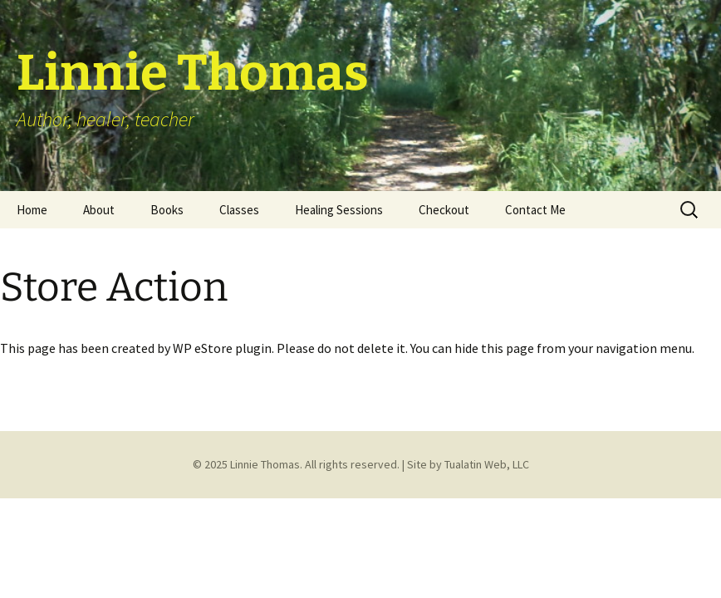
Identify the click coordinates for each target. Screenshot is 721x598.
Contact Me (535, 210)
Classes (239, 210)
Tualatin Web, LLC (486, 464)
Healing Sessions (339, 210)
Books (167, 210)
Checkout (444, 210)
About (99, 210)
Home (32, 210)
